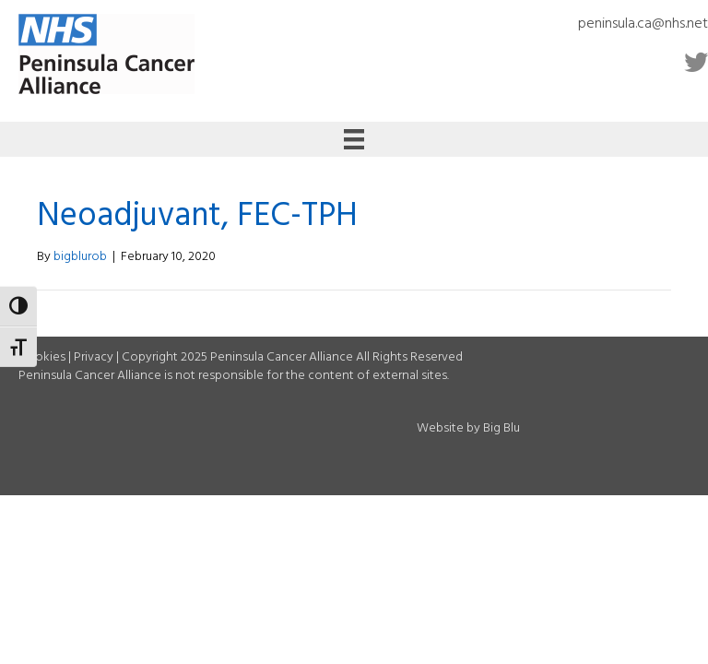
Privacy (93, 357)
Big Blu (501, 428)
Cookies (41, 357)
